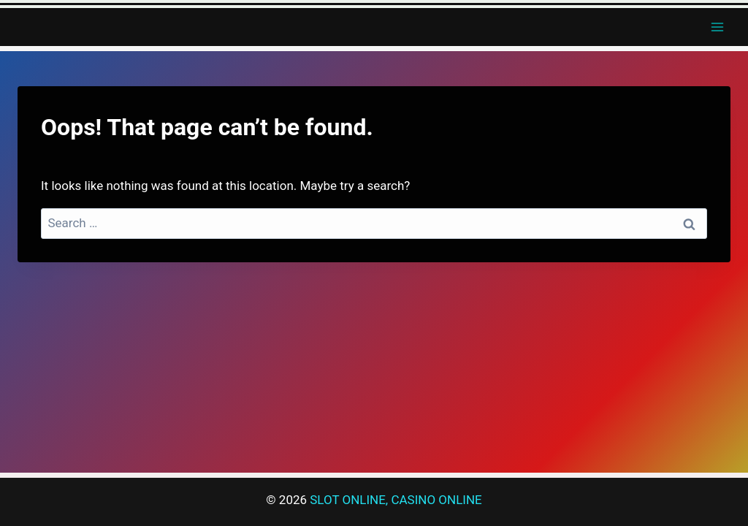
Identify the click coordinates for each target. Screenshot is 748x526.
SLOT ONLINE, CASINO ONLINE (395, 499)
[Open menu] (716, 26)
